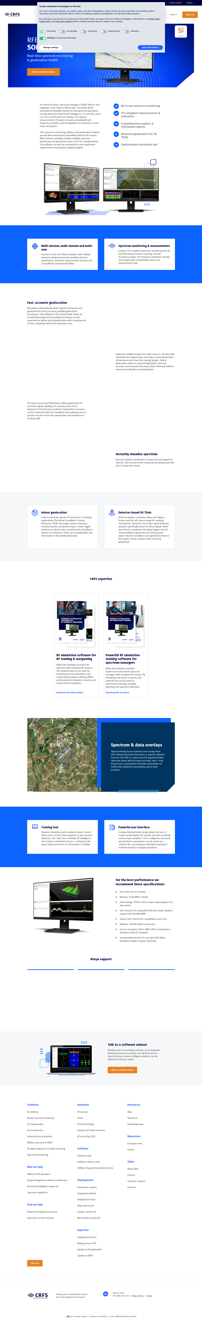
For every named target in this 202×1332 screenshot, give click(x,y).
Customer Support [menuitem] (175, 3)
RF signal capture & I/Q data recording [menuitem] (46, 1159)
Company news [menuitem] (134, 1153)
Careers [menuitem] (131, 1185)
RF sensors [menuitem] (82, 1122)
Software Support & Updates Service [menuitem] (95, 1178)
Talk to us (186, 12)
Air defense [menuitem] (32, 1122)
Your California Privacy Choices (123, 1326)
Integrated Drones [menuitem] (86, 1209)
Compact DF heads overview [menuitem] (91, 1140)
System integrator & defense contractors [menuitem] (47, 1190)
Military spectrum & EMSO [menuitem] (40, 1152)
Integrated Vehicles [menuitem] (86, 1203)
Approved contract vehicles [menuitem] (40, 1228)
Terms (149, 1306)
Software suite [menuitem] (84, 1166)
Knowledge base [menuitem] (135, 1134)
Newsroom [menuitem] (133, 1146)
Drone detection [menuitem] (35, 1140)
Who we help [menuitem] (35, 1177)
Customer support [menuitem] (136, 1191)
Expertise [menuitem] (83, 1240)
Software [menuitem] (82, 1158)
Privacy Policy (138, 1306)
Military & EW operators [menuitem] (38, 1184)
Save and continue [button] (150, 47)
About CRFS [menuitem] (132, 1179)
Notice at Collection (99, 1326)
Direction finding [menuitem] (85, 1134)
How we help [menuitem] (35, 1214)
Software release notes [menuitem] (88, 1172)
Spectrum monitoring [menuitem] (37, 1165)
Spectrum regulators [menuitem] (37, 1202)
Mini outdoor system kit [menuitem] (88, 1228)
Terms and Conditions (64, 21)
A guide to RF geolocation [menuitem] (89, 1259)
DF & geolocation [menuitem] (35, 1134)
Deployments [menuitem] (85, 1190)
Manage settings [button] (51, 47)
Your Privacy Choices (76, 1326)
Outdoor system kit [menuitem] (86, 1222)
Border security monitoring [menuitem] (40, 1128)
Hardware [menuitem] (83, 1114)
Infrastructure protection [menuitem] (39, 1146)
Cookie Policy (44, 21)
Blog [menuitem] (129, 1122)
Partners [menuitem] (190, 3)
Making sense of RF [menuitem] (86, 1253)
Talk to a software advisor (43, 72)
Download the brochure (118, 697)
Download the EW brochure (70, 697)
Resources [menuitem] (133, 1114)
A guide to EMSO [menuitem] (85, 1265)
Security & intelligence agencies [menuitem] (42, 1196)
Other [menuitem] (130, 1171)
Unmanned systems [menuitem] (87, 1197)
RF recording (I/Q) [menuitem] (86, 1146)
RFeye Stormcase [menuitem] (85, 1216)
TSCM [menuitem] (80, 1128)
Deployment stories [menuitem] (87, 1247)
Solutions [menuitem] (33, 1114)
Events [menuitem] (130, 1159)
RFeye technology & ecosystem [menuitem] (42, 1222)
